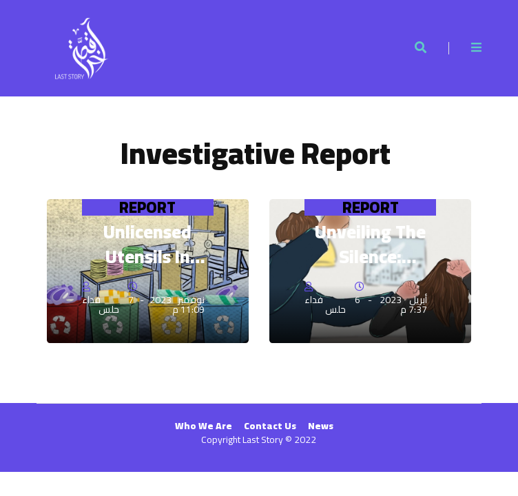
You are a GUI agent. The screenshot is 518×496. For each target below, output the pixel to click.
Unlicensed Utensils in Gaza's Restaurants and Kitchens (147, 244)
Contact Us (270, 426)
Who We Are (203, 426)
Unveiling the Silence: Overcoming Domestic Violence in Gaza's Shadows (370, 244)
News (320, 426)
